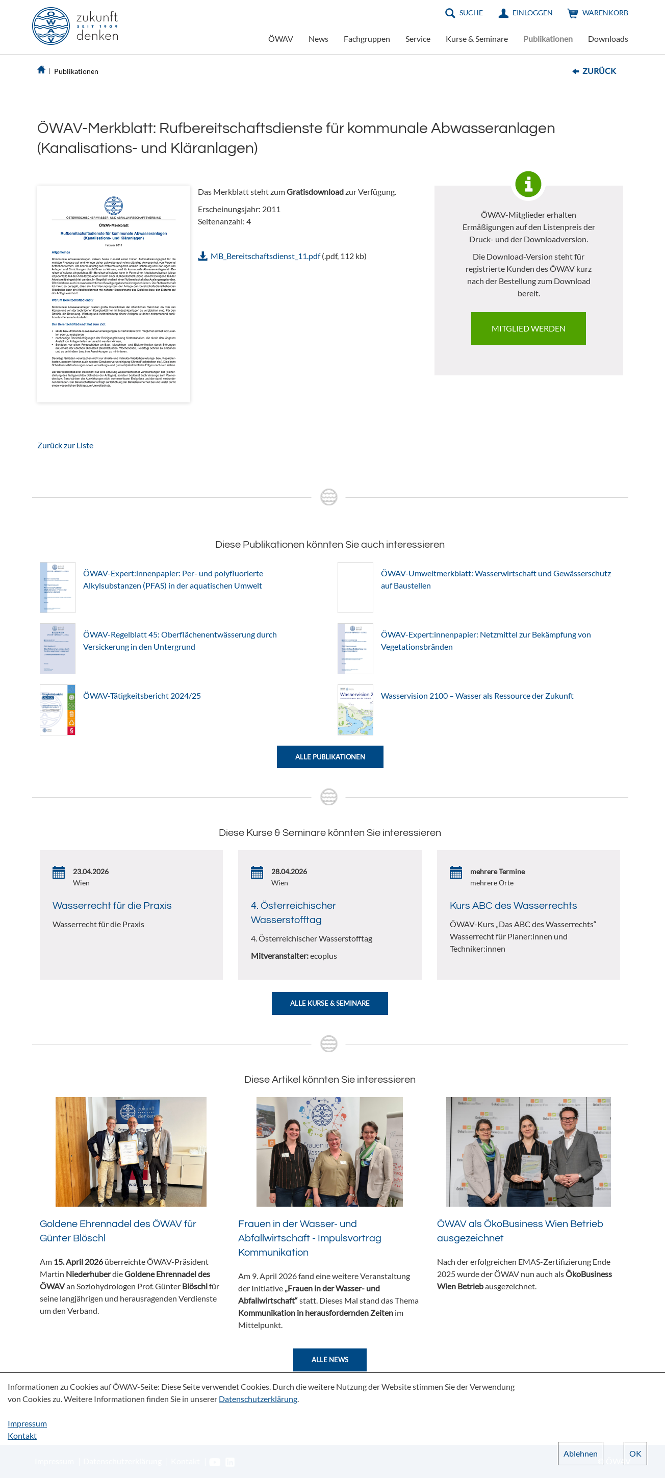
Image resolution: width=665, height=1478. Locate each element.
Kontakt (22, 1435)
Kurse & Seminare (477, 38)
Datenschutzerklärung (258, 1399)
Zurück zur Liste (65, 445)
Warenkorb (605, 12)
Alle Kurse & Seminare (330, 1003)
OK (635, 1453)
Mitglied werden (529, 328)
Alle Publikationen (330, 757)
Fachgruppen (367, 38)
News (318, 38)
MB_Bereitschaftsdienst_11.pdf (265, 256)
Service (417, 38)
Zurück (599, 70)
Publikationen (548, 38)
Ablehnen (581, 1453)
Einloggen (533, 12)
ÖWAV (280, 38)
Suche (471, 12)
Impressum (27, 1423)
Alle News (330, 1360)
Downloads (608, 38)
